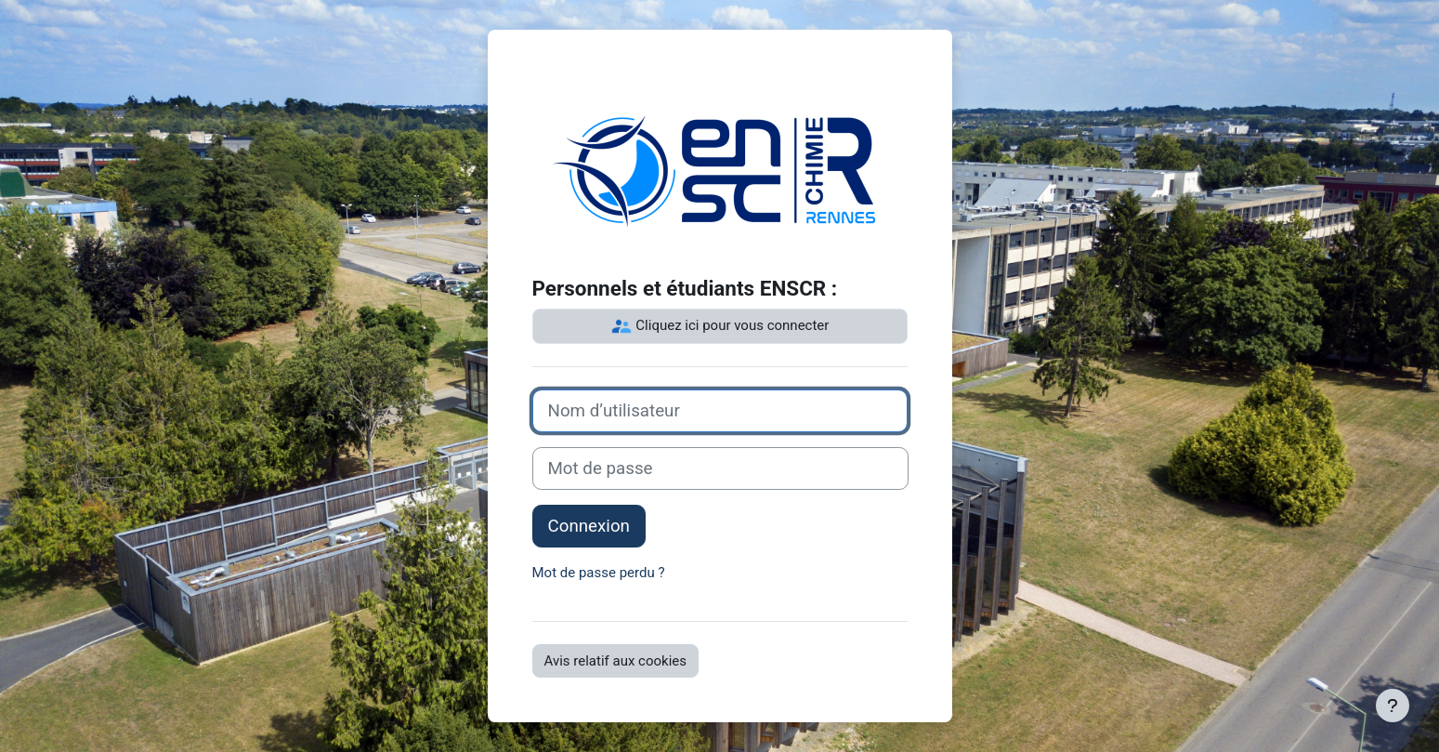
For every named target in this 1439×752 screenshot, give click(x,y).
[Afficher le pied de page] (1392, 705)
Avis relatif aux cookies (615, 661)
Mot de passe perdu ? (598, 572)
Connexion (589, 526)
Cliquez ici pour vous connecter (720, 326)
